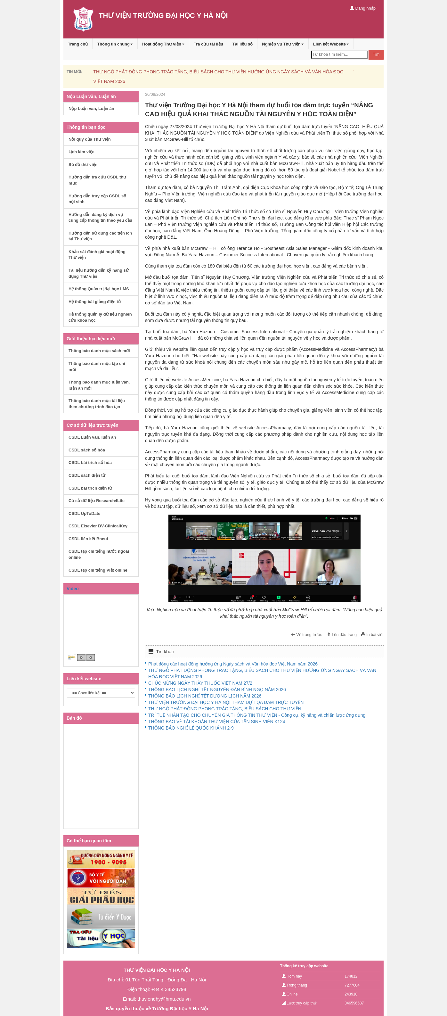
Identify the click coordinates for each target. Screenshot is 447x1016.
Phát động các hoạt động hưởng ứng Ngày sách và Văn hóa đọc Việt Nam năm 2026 (233, 663)
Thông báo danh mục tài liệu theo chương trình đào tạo (97, 403)
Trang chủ (78, 44)
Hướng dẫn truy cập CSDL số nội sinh (97, 199)
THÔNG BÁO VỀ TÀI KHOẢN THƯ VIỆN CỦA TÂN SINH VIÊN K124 (216, 721)
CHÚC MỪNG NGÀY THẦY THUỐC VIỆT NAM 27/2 (200, 683)
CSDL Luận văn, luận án (92, 437)
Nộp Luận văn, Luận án (91, 108)
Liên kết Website (331, 44)
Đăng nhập (363, 8)
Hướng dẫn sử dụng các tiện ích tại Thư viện (100, 236)
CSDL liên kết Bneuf (88, 538)
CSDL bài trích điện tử (90, 488)
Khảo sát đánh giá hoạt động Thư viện (97, 254)
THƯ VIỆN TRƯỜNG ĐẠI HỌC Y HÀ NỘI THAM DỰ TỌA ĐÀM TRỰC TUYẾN (226, 702)
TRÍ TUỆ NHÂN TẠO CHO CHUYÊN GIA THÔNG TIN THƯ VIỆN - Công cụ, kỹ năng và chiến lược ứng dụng (256, 715)
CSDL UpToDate (84, 513)
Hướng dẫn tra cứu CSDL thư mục (97, 180)
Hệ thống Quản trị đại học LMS (99, 288)
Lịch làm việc (81, 151)
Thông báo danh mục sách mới (99, 350)
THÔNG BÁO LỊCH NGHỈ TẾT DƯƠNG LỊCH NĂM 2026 (204, 695)
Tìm (376, 54)
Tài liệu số (242, 44)
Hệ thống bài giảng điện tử (95, 301)
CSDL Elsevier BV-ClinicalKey (98, 526)
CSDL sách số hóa (87, 450)
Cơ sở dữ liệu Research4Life (97, 500)
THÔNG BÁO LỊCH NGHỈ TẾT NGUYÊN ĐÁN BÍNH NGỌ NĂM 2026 (217, 689)
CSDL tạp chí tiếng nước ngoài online (99, 554)
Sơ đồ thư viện (83, 164)
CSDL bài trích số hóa (90, 462)
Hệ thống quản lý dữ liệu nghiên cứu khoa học (100, 317)
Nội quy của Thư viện (90, 139)
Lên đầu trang (342, 634)
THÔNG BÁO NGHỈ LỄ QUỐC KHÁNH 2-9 (191, 728)
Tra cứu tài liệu (208, 44)
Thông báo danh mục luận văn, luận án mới (99, 385)
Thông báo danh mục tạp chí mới (97, 366)
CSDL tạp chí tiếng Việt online (98, 570)
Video (73, 588)
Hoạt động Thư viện (163, 44)
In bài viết (372, 634)
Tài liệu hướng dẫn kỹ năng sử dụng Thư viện (99, 273)
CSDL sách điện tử (87, 475)
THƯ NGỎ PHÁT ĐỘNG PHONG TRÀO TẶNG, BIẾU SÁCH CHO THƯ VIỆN (224, 708)
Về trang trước (306, 634)
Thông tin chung (115, 44)
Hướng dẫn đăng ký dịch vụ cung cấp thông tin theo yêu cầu (100, 217)
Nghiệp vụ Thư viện (283, 44)
